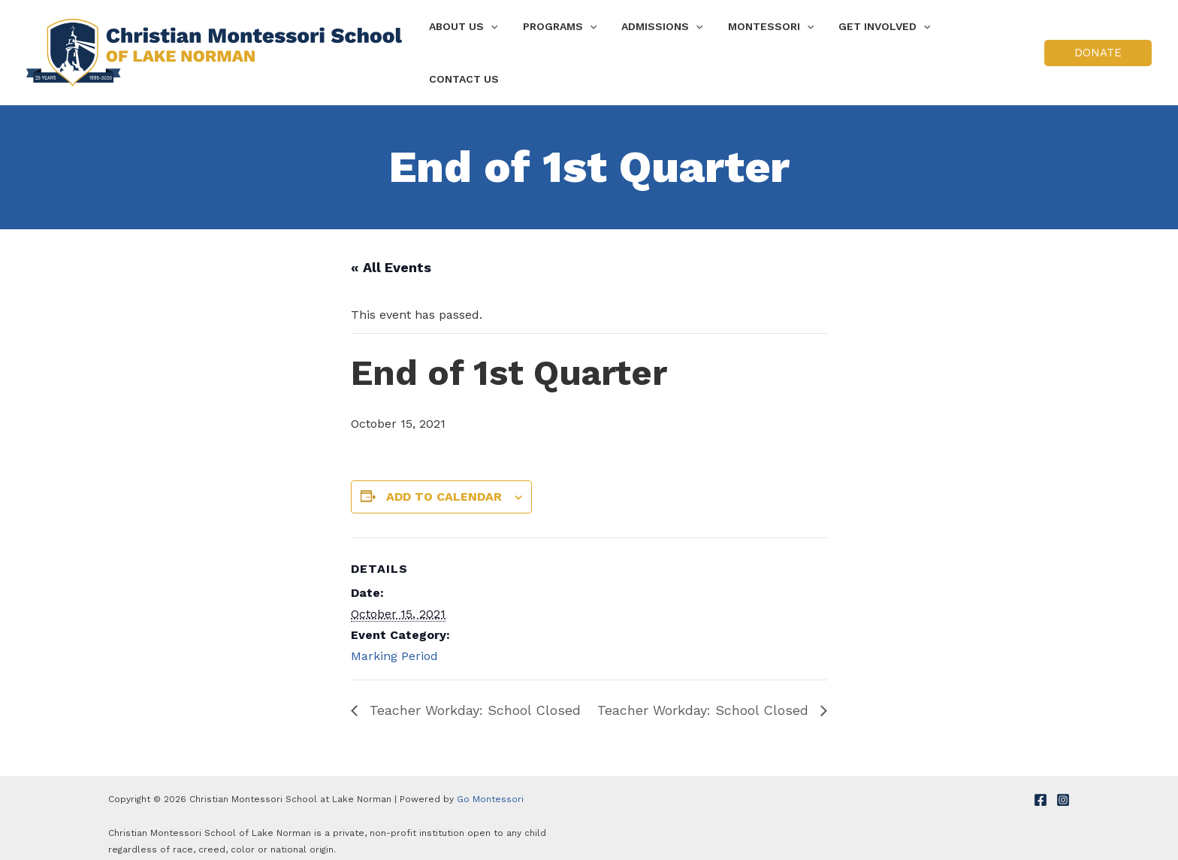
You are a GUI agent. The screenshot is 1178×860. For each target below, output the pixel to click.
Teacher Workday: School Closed (473, 696)
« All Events (391, 254)
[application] (503, 46)
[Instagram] (1063, 786)
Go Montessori (490, 785)
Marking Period (394, 642)
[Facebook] (1040, 786)
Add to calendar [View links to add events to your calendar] (444, 483)
